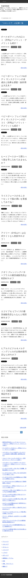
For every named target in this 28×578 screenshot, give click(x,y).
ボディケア (6, 555)
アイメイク (6, 541)
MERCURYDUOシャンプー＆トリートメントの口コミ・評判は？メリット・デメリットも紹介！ (14, 444)
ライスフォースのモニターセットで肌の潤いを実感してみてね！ (14, 199)
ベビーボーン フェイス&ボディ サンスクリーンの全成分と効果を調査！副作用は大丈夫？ (13, 454)
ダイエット (6, 547)
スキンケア (14, 47)
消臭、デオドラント (8, 563)
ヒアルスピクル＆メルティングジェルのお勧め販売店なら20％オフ (14, 351)
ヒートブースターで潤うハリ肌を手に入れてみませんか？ (14, 159)
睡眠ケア (5, 566)
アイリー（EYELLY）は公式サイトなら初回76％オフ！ (13, 236)
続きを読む (24, 67)
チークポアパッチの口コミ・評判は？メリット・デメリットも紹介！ (14, 40)
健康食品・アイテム (8, 558)
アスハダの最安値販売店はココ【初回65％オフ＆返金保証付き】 (14, 390)
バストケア (6, 550)
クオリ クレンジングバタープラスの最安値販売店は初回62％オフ (14, 275)
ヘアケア (5, 552)
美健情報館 (5, 6)
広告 (20, 47)
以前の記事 (23, 427)
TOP (6, 18)
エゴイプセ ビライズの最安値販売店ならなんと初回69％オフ (14, 314)
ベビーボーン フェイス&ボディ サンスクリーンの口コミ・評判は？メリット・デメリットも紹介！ (14, 464)
